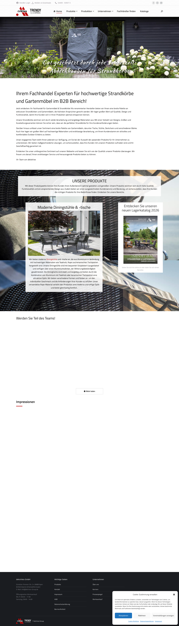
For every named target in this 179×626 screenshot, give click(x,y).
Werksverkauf (97, 599)
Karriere (95, 589)
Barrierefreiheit (59, 609)
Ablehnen (142, 615)
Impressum (158, 621)
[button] (174, 594)
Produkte (57, 584)
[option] (64, 247)
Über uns (96, 584)
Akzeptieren (123, 615)
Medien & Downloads (41, 3)
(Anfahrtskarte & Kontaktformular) (28, 587)
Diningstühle (51, 259)
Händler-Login (23, 3)
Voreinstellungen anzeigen (163, 615)
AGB (55, 599)
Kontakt (57, 589)
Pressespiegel (97, 594)
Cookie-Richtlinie (133, 621)
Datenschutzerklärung (147, 621)
